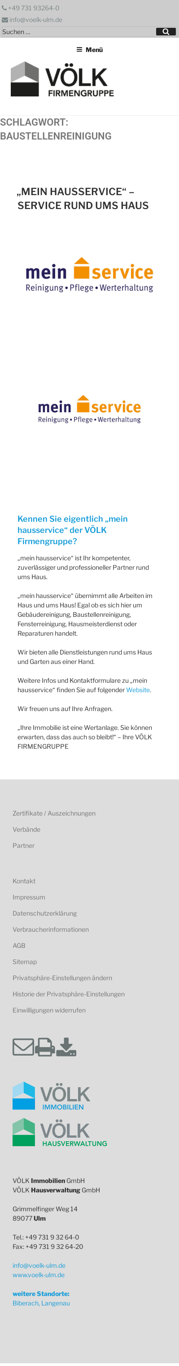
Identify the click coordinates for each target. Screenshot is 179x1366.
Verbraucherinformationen (51, 929)
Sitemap (25, 961)
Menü (89, 49)
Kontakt (24, 881)
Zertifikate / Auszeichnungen (54, 813)
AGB (19, 945)
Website (138, 690)
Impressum (29, 897)
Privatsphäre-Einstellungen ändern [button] (62, 978)
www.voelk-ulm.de (39, 1275)
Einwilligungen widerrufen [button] (49, 1010)
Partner (24, 845)
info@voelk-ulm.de (32, 19)
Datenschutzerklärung (45, 913)
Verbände (26, 829)
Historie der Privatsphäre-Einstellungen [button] (69, 994)
